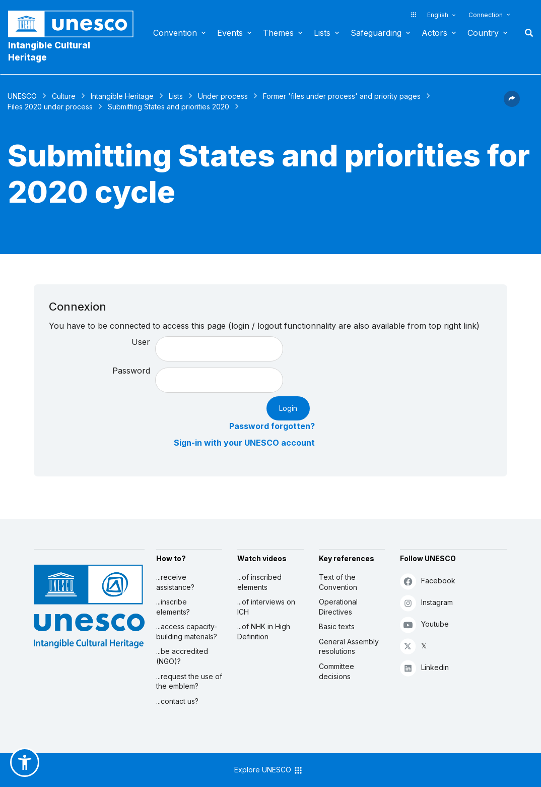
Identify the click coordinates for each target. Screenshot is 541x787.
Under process (223, 96)
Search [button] (526, 33)
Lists (322, 33)
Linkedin (424, 668)
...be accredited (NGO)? (182, 656)
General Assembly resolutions (349, 646)
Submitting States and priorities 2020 (168, 106)
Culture (64, 96)
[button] (512, 104)
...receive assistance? (175, 582)
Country (483, 33)
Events (230, 33)
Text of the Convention (338, 582)
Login (288, 408)
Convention (175, 33)
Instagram (426, 603)
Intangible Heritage (122, 96)
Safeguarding (376, 33)
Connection (485, 15)
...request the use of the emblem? (189, 681)
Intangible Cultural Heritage (49, 51)
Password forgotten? (272, 426)
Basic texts (337, 626)
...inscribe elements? (173, 606)
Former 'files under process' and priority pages (342, 96)
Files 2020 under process (50, 106)
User (140, 342)
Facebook (427, 581)
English (437, 15)
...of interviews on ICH (266, 606)
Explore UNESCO (268, 770)
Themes (278, 33)
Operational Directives (338, 606)
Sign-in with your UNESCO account (244, 443)
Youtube (424, 624)
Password (131, 371)
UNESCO (22, 96)
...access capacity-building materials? (186, 631)
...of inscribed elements (259, 582)
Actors (434, 33)
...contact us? (177, 701)
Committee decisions (336, 671)
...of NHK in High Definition (263, 631)
